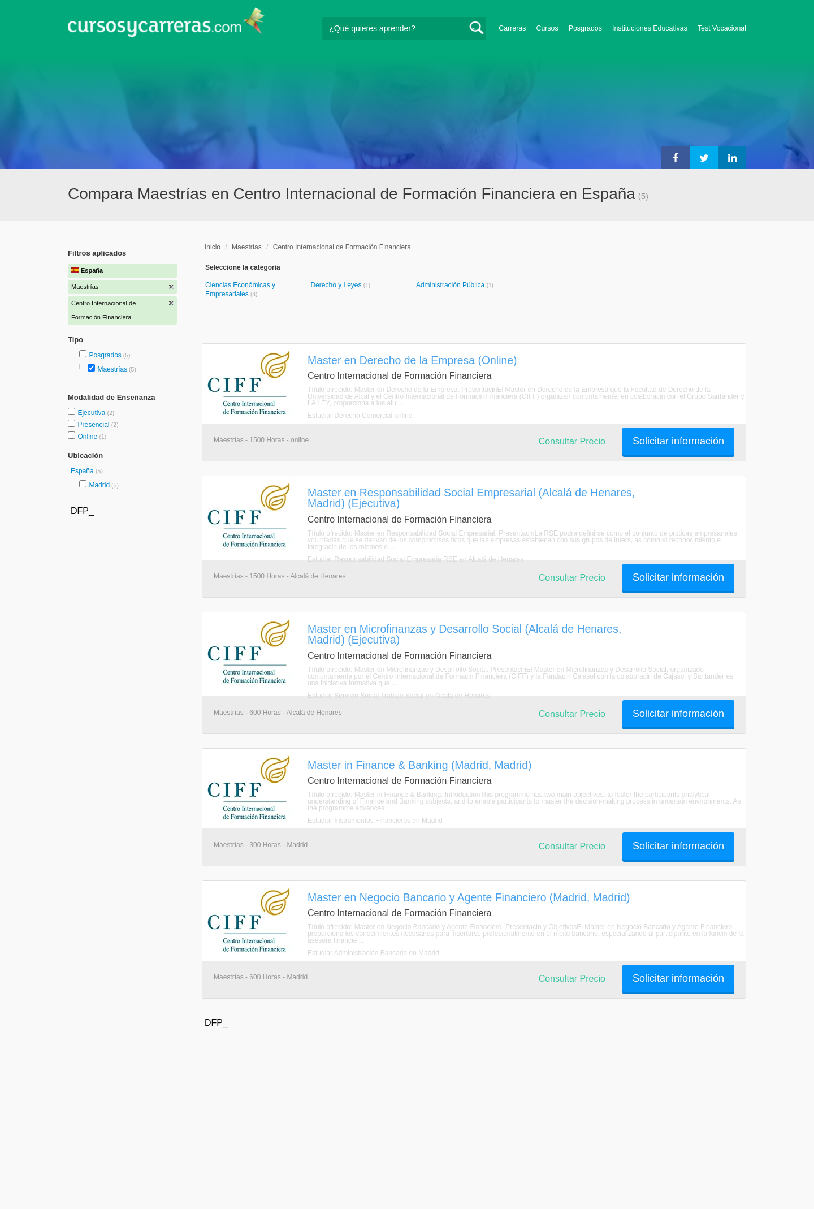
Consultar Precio (572, 441)
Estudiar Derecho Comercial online (360, 416)
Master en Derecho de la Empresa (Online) (412, 360)
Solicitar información (678, 441)
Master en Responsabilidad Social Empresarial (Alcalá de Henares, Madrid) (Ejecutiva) (471, 497)
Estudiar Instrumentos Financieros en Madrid (375, 820)
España (83, 471)
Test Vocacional (722, 28)
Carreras (512, 28)
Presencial (94, 425)
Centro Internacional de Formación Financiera (342, 247)
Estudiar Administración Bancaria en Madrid (373, 953)
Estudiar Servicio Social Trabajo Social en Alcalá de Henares (399, 696)
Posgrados (585, 28)
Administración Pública (451, 285)
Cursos (547, 28)
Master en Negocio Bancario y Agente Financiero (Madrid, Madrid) (469, 897)
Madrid (99, 485)
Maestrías (112, 369)
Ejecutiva (92, 413)
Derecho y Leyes (336, 285)
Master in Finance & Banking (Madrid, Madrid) (419, 765)
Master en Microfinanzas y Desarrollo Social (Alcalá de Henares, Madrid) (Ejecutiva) (464, 634)
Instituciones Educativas (649, 28)
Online (88, 437)
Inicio (212, 247)
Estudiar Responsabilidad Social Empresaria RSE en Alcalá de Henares (415, 559)
